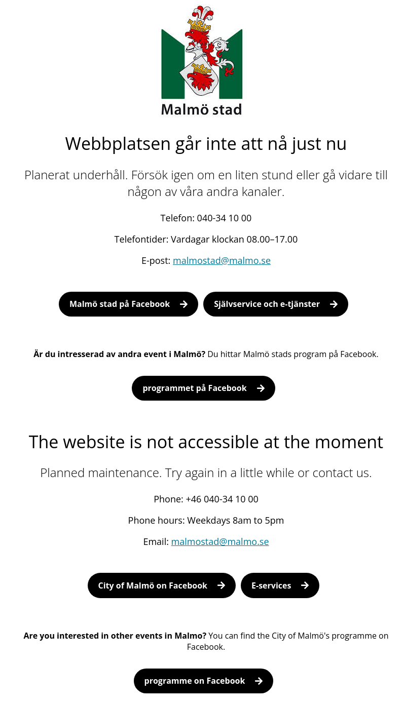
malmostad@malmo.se (222, 260)
